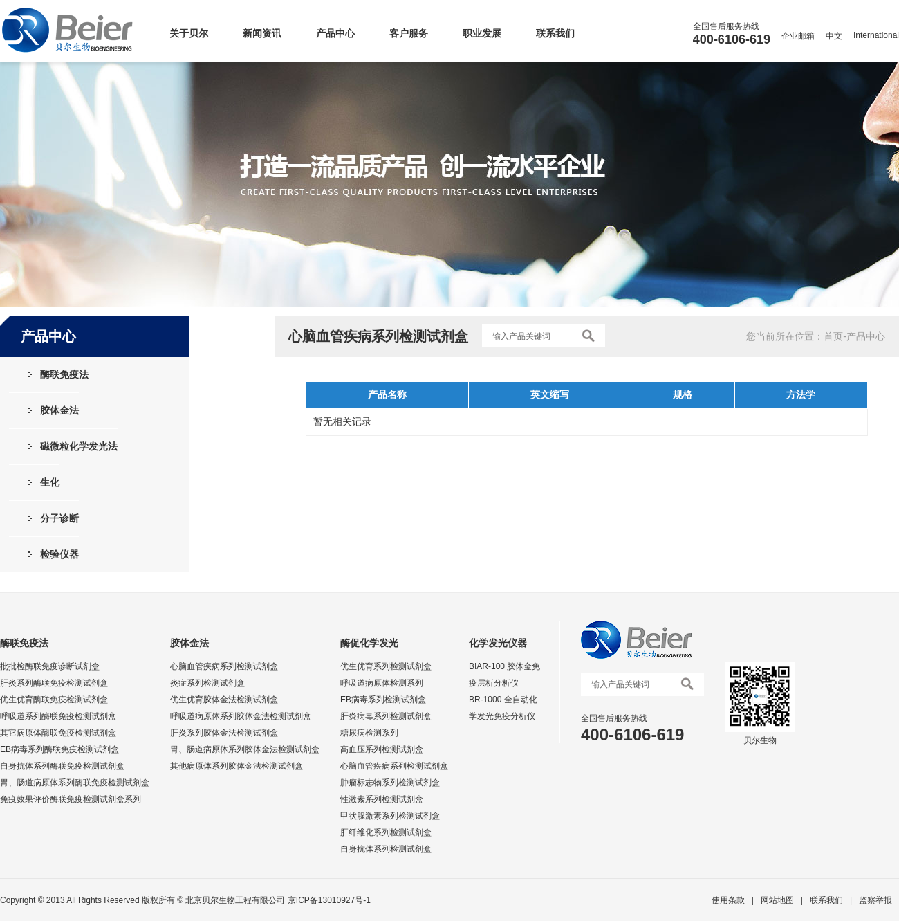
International (876, 35)
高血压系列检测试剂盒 (381, 749)
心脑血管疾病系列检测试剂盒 (224, 666)
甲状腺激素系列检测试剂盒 (390, 816)
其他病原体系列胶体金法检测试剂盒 (236, 766)
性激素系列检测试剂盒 (381, 799)
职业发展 (482, 33)
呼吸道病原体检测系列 (381, 683)
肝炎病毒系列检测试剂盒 (386, 716)
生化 (49, 482)
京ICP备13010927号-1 (329, 900)
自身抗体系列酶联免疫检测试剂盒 (62, 766)
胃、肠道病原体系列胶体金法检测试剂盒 (244, 749)
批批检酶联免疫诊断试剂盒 (50, 666)
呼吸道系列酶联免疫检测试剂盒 (58, 716)
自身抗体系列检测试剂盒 (386, 849)
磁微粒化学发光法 (79, 446)
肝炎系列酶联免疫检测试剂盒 (54, 683)
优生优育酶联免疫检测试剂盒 (54, 699)
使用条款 (728, 900)
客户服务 (408, 33)
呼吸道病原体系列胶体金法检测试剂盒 (240, 716)
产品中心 (335, 33)
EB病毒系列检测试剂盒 (383, 699)
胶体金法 (59, 410)
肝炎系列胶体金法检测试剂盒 (224, 733)
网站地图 (777, 900)
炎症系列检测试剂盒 (207, 683)
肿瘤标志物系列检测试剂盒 (390, 782)
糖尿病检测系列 (369, 733)
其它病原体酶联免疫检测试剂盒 (58, 733)
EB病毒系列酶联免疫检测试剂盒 (59, 749)
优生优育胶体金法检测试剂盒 (224, 699)
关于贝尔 (188, 33)
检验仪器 (59, 554)
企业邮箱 (798, 36)
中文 (834, 36)
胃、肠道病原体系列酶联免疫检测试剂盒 (74, 782)
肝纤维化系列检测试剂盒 (386, 832)
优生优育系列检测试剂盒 (386, 666)
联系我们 (555, 33)
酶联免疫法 (64, 374)
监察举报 (875, 900)
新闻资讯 (262, 33)
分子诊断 (59, 518)
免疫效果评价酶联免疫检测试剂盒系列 (70, 799)
